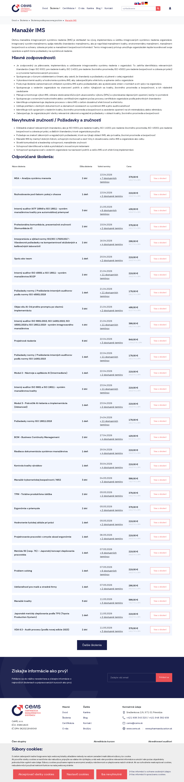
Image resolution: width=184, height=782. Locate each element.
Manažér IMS (70, 20)
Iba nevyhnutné (111, 774)
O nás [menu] (81, 8)
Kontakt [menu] (109, 8)
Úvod (14, 20)
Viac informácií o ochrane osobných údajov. (150, 771)
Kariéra (86, 712)
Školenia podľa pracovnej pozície (46, 20)
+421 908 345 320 (136, 717)
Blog (85, 717)
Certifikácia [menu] (68, 8)
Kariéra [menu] (90, 8)
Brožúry (87, 728)
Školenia (24, 20)
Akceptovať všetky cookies (36, 774)
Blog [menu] (98, 8)
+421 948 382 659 (159, 717)
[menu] (170, 8)
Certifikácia (68, 723)
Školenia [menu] (54, 8)
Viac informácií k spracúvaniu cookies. (147, 774)
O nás (65, 728)
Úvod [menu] (45, 8)
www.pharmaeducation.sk (158, 728)
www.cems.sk (133, 728)
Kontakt (87, 723)
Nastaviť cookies (78, 774)
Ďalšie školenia (92, 645)
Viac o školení (160, 178)
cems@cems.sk (134, 723)
